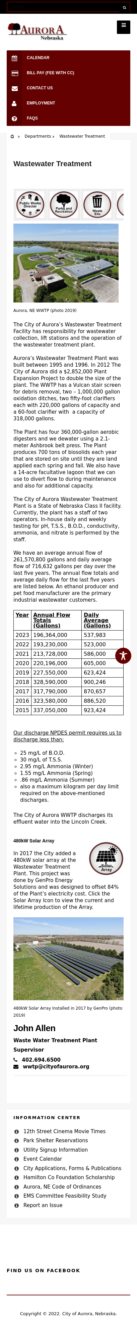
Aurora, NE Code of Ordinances (62, 1187)
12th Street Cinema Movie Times (64, 1131)
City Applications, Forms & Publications (72, 1168)
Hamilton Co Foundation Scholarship (69, 1177)
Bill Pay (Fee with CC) (40, 73)
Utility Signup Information (55, 1150)
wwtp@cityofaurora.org (51, 1067)
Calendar (28, 57)
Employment (31, 103)
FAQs (22, 118)
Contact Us (30, 88)
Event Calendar (42, 1159)
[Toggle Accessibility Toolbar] (123, 655)
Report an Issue (43, 1205)
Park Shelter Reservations (55, 1141)
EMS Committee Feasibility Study (65, 1196)
